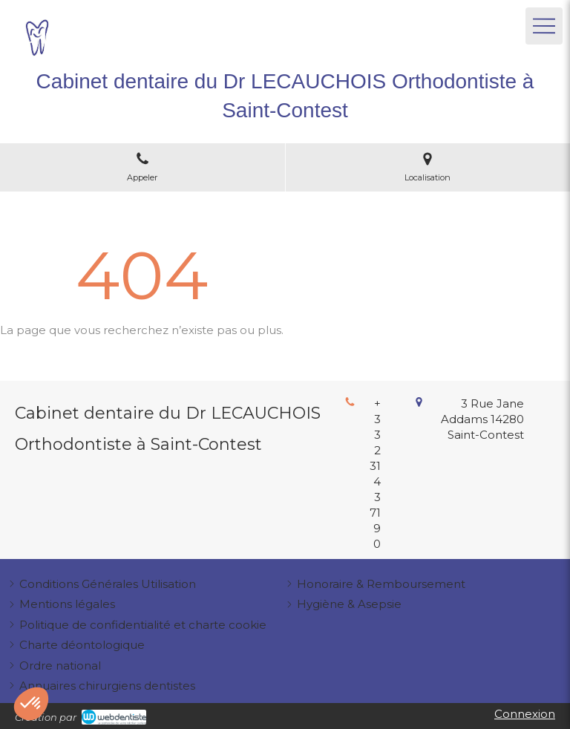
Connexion (524, 714)
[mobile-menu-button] (544, 26)
